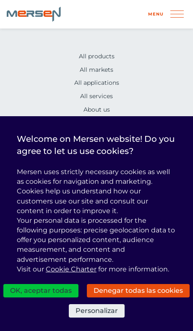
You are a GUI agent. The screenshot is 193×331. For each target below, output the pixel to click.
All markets (96, 69)
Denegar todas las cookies (138, 291)
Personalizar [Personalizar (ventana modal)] (97, 311)
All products (97, 56)
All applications (96, 82)
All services (96, 96)
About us (96, 109)
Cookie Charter (71, 269)
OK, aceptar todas (41, 291)
